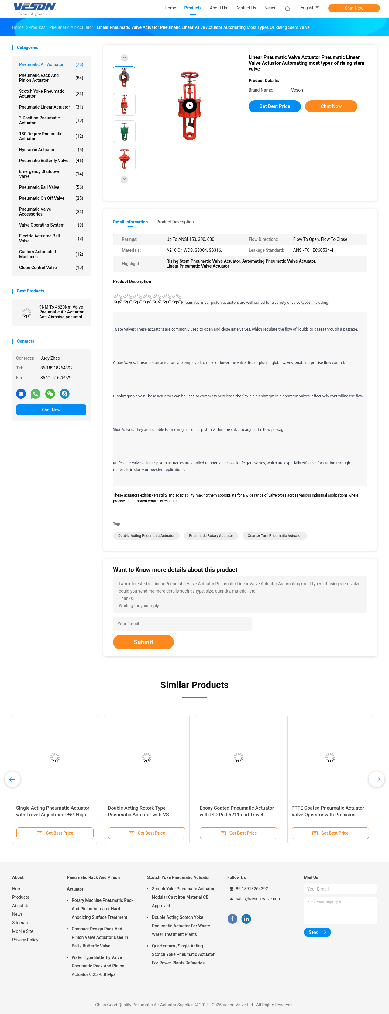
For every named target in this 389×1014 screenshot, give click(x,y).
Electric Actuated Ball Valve (51, 238)
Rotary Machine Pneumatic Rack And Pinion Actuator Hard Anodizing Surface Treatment (102, 909)
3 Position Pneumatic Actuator (51, 120)
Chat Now (354, 8)
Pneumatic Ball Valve (51, 187)
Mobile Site (22, 931)
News (17, 914)
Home (18, 888)
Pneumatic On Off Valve (51, 198)
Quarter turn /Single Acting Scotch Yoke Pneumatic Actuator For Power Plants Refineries (183, 954)
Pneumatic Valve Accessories (51, 211)
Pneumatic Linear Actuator (51, 107)
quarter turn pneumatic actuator (275, 536)
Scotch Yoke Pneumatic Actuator (51, 94)
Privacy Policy (25, 939)
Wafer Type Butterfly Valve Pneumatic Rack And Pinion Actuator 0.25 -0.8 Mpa (98, 966)
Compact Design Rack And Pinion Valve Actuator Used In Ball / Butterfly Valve (100, 937)
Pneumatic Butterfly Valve (51, 160)
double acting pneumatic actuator (146, 536)
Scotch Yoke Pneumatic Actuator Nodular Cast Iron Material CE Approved (183, 897)
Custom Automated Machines (51, 254)
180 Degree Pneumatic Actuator (51, 136)
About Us (20, 905)
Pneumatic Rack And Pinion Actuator (51, 78)
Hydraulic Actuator (51, 150)
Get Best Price (274, 106)
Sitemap (20, 922)
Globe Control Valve (51, 268)
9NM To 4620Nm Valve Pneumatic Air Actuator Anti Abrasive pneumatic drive (62, 312)
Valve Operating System (51, 225)
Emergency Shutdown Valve (51, 174)
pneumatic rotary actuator (211, 536)
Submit (143, 642)
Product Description (175, 222)
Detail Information (130, 222)
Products (20, 897)
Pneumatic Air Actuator (51, 64)
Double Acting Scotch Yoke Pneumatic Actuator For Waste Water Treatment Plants (181, 926)
